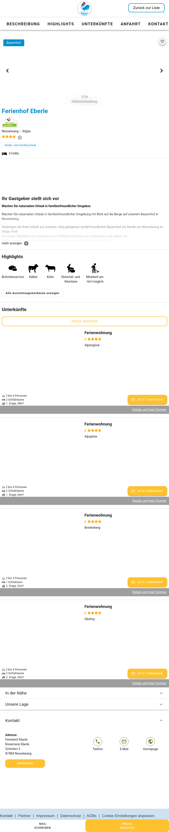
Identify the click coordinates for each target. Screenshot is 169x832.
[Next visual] (161, 71)
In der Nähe (84, 682)
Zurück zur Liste (146, 8)
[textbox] (84, 222)
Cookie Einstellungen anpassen (128, 805)
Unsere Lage (84, 693)
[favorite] (162, 41)
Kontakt (84, 710)
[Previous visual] (7, 71)
